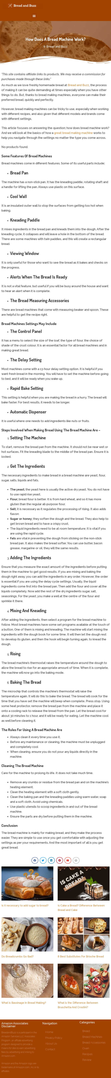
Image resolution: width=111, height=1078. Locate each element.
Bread (86, 1031)
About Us (51, 1043)
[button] (34, 15)
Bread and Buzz (78, 85)
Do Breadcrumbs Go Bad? (17, 956)
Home (49, 1032)
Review (86, 1059)
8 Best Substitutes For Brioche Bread (81, 956)
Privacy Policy (53, 1037)
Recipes (87, 1054)
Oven (85, 1048)
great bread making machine (73, 133)
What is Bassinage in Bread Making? (23, 1002)
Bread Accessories (94, 1042)
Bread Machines (92, 1036)
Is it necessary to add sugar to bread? (24, 905)
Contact (50, 1049)
